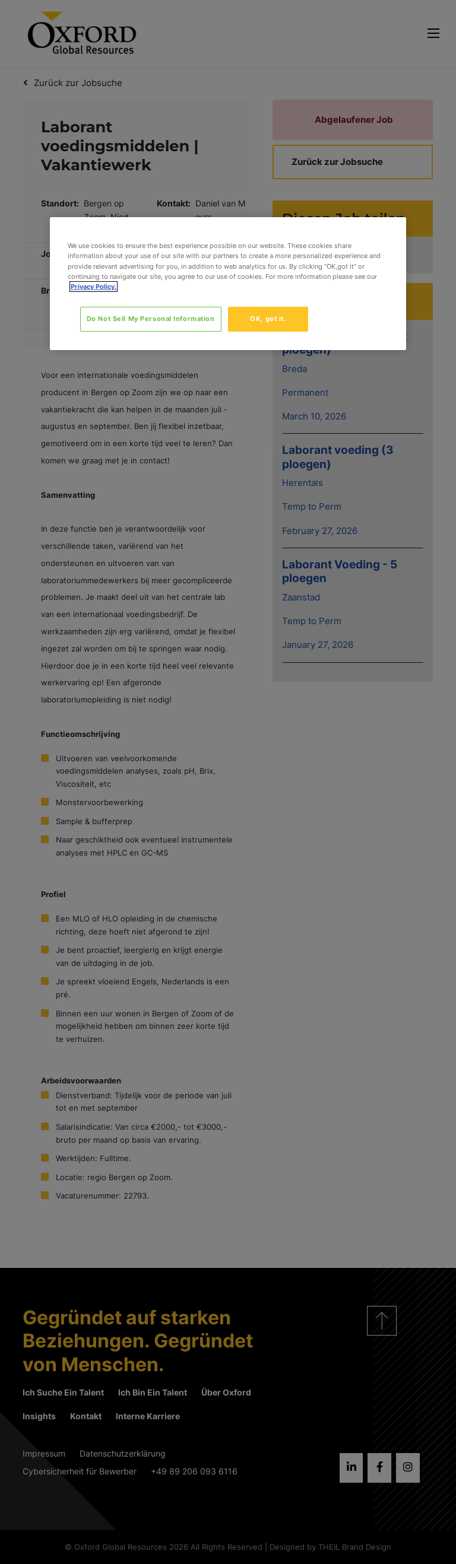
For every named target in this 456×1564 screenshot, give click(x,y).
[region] (228, 283)
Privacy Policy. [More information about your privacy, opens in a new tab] (93, 286)
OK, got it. (268, 318)
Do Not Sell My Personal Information (151, 318)
